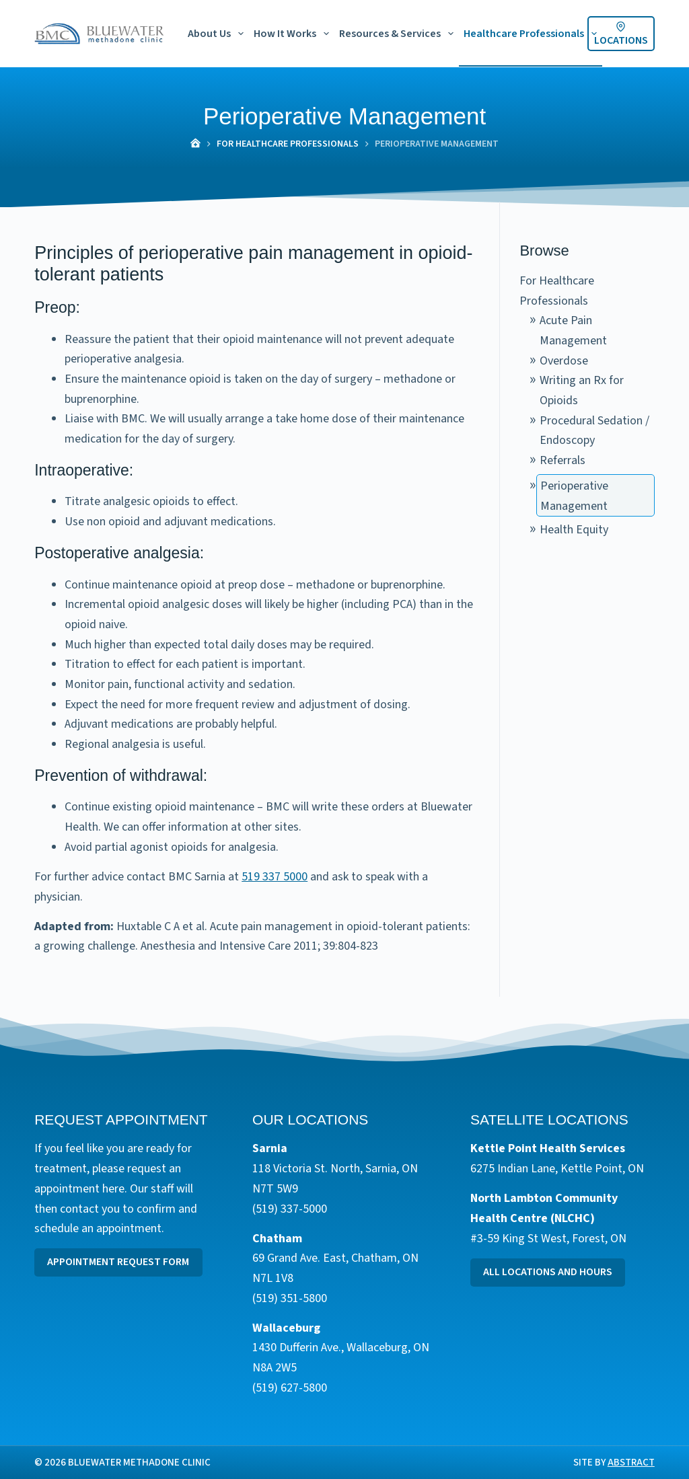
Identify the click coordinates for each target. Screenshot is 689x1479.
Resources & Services (399, 34)
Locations (621, 35)
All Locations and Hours (547, 1272)
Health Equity (574, 529)
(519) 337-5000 (289, 1209)
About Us (218, 34)
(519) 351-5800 (289, 1298)
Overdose (564, 360)
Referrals (562, 460)
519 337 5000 (274, 876)
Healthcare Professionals (533, 34)
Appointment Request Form (118, 1262)
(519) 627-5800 (289, 1387)
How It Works (294, 34)
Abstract (631, 1462)
